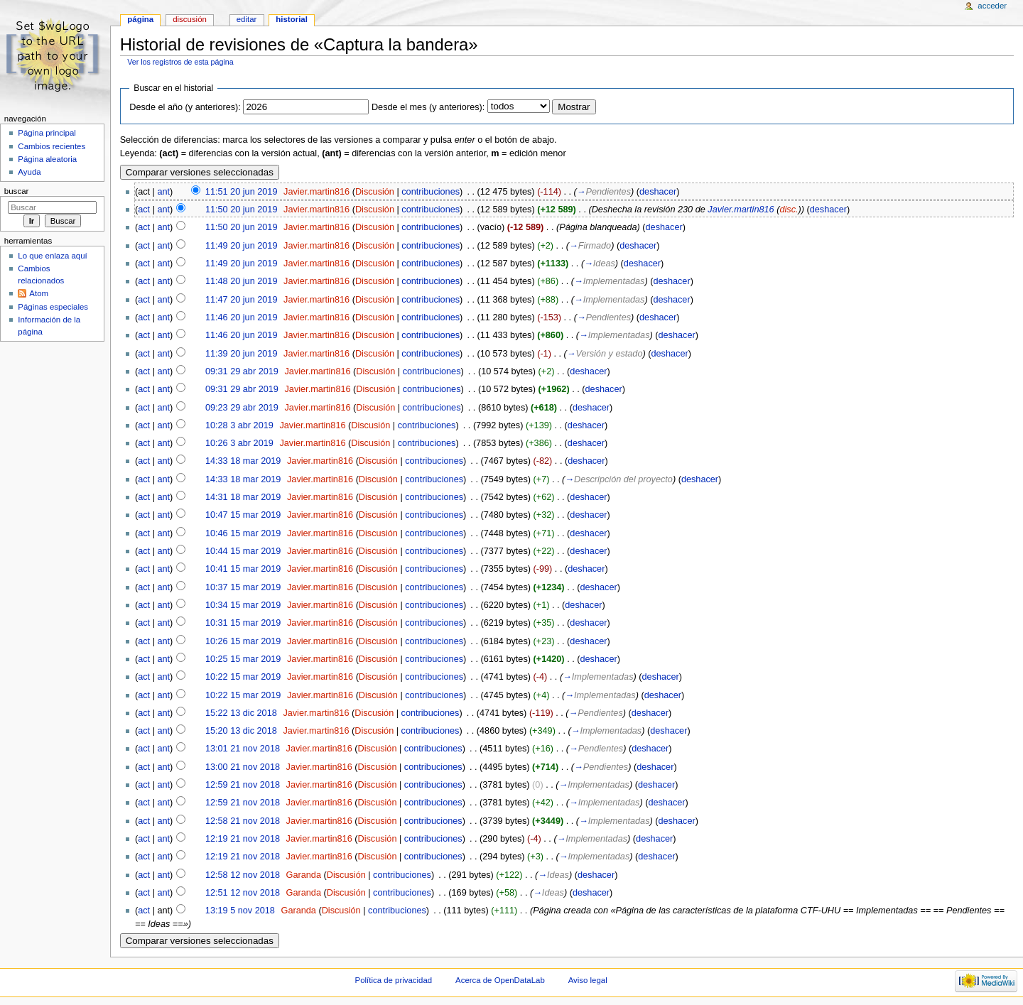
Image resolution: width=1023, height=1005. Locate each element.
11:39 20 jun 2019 (241, 354)
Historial (292, 19)
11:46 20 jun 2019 (241, 317)
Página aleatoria (47, 159)
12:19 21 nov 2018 (242, 839)
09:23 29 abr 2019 (241, 408)
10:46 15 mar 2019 (243, 533)
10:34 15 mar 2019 (243, 605)
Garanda (303, 875)
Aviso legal (587, 980)
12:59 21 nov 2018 (242, 785)
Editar (247, 19)
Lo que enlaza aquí (52, 255)
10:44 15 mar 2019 (243, 551)
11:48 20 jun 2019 (241, 281)
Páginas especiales (53, 307)
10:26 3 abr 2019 (239, 443)
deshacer (657, 192)
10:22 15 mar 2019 (243, 677)
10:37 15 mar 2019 (243, 587)
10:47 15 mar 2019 (243, 515)
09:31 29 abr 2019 (241, 371)
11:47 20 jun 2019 (241, 300)
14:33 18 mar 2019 (243, 461)
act (144, 209)
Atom (38, 293)
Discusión (374, 192)
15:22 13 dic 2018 (241, 713)
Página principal (47, 133)
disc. (788, 209)
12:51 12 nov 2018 (242, 893)
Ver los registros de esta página (180, 62)
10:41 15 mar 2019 (243, 569)
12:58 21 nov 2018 (242, 821)
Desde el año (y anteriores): (185, 107)
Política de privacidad (394, 980)
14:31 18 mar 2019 (243, 497)
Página (140, 19)
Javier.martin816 (316, 192)
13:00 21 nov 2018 (242, 767)
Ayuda (29, 172)
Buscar (16, 191)
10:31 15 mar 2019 (243, 623)
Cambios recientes (51, 146)
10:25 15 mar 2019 (243, 659)
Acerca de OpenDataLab (500, 980)
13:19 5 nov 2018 (240, 911)
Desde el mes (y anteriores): (428, 107)
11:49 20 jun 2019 (241, 246)
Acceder (992, 5)
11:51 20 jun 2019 (241, 192)
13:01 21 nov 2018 (242, 749)
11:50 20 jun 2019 (241, 209)
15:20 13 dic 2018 (241, 731)
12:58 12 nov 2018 (242, 875)
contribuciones (430, 192)
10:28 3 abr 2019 (239, 425)
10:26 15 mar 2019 (243, 641)
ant (163, 192)
